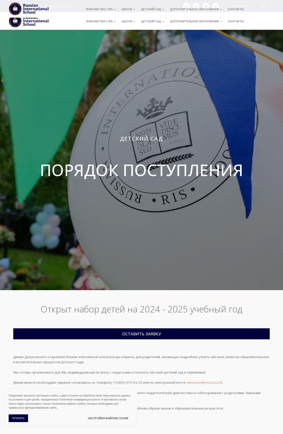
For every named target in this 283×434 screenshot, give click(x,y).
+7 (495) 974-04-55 (24, 6)
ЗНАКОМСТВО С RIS (99, 21)
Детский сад (151, 21)
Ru (272, 6)
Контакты (236, 21)
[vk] (196, 6)
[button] (141, 333)
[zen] (206, 6)
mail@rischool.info (60, 6)
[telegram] (186, 6)
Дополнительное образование (194, 21)
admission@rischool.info (204, 382)
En (264, 6)
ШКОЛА (127, 21)
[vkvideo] (215, 6)
